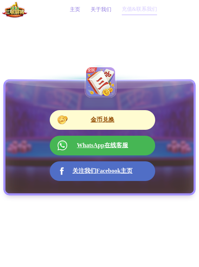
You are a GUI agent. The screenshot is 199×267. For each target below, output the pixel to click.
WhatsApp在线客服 (92, 145)
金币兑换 (85, 120)
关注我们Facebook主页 (95, 171)
